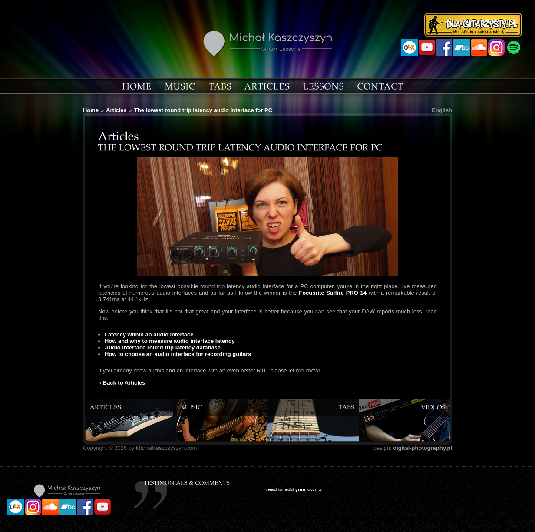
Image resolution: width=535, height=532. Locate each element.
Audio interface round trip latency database (163, 347)
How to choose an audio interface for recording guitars (178, 354)
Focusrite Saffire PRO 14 (333, 292)
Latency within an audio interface (149, 334)
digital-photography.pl (422, 448)
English (442, 110)
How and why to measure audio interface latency (169, 341)
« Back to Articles (121, 382)
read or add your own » (294, 489)
